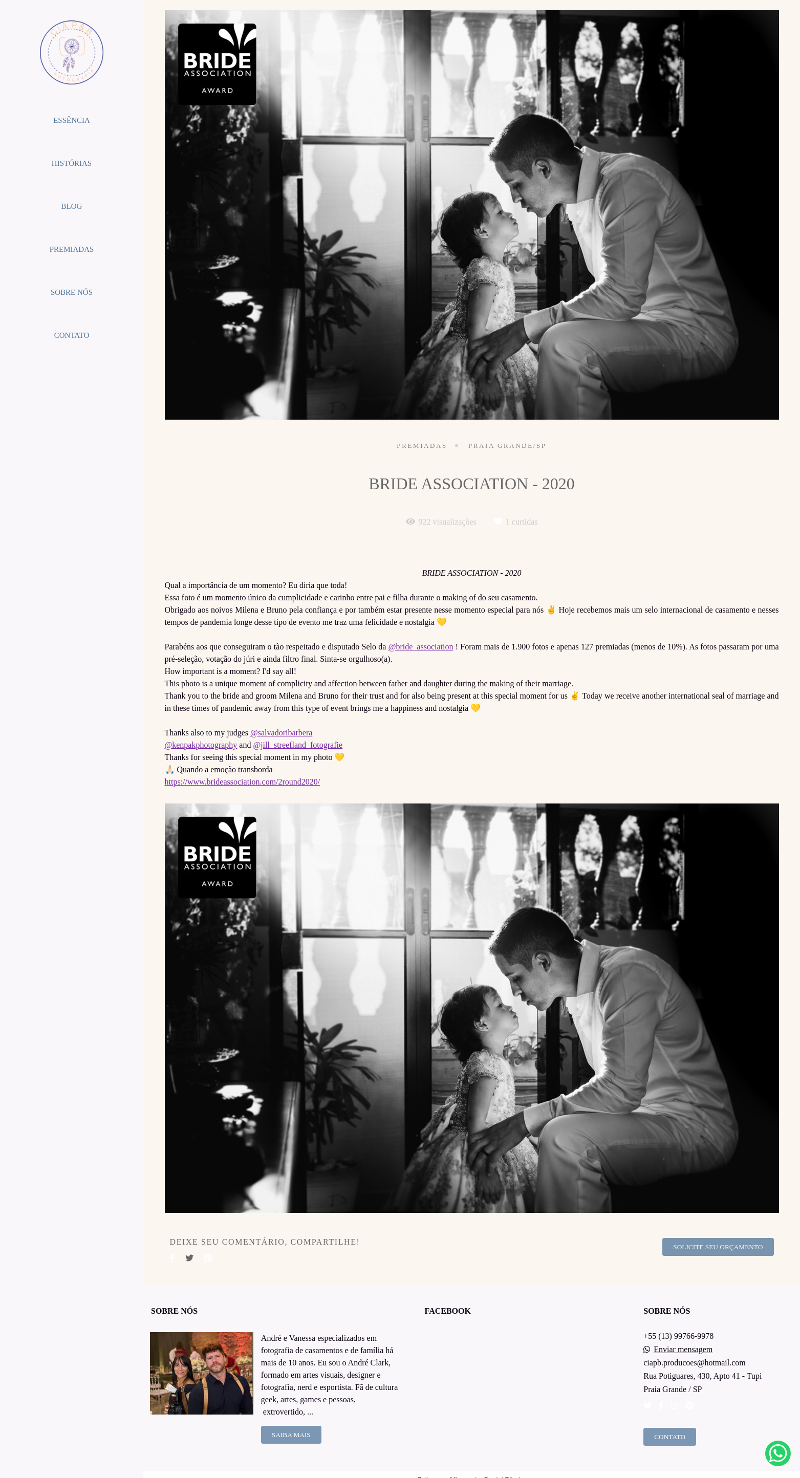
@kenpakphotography (201, 745)
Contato (669, 1437)
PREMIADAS (72, 249)
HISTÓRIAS (72, 163)
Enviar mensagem (683, 1349)
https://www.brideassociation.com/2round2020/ (242, 782)
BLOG (71, 206)
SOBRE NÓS (72, 292)
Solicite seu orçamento (718, 1247)
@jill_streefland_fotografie (297, 745)
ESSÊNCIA (71, 120)
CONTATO (72, 335)
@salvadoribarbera (281, 733)
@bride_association (420, 647)
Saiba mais (291, 1435)
